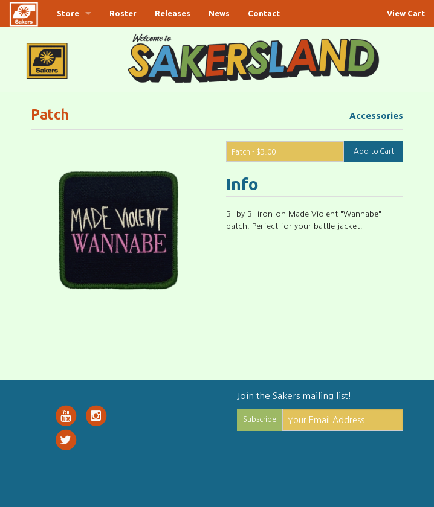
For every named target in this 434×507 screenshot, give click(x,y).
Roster (123, 13)
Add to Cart (374, 151)
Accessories (376, 115)
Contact (264, 13)
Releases (172, 13)
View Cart (406, 13)
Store (68, 13)
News (219, 13)
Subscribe (259, 419)
